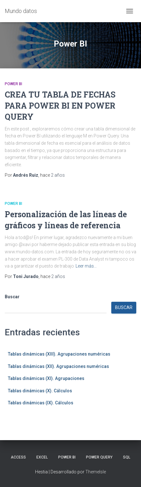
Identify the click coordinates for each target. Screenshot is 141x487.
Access (18, 457)
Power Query (99, 457)
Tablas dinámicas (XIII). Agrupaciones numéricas (59, 354)
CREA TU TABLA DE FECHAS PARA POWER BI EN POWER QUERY (60, 105)
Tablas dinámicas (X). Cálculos (40, 390)
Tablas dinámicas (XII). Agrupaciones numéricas (58, 366)
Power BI (13, 84)
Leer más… (86, 266)
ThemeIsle (95, 471)
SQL (126, 457)
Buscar (12, 296)
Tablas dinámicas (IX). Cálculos (40, 402)
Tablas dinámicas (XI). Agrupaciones (46, 378)
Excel (42, 457)
